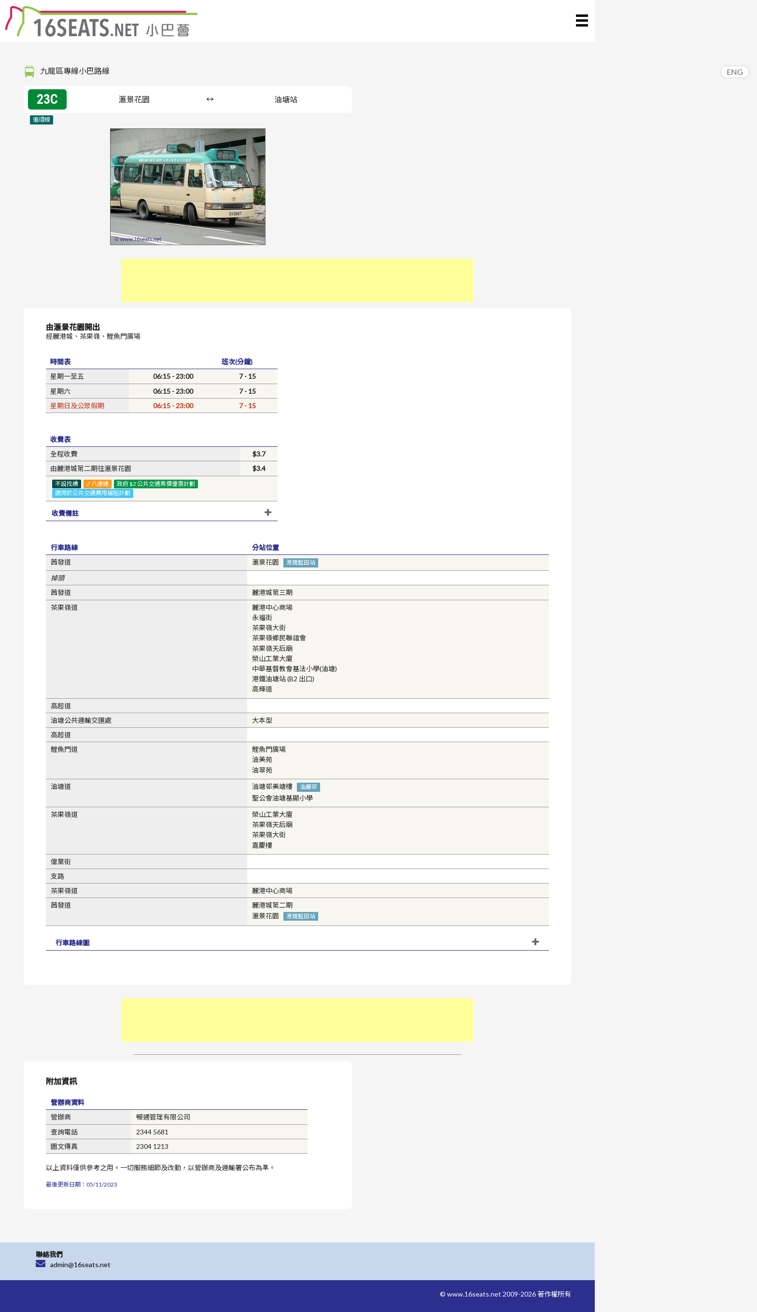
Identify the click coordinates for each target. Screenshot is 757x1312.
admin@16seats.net (80, 1264)
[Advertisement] (297, 280)
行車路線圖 (72, 943)
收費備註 (65, 513)
